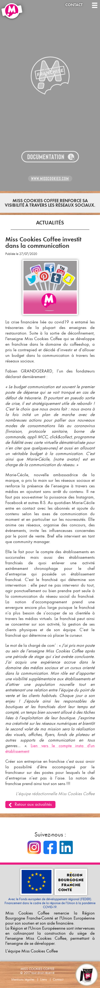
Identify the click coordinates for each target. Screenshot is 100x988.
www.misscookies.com (50, 178)
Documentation (46, 157)
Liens (43, 979)
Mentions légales (22, 979)
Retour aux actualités (33, 804)
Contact (74, 5)
